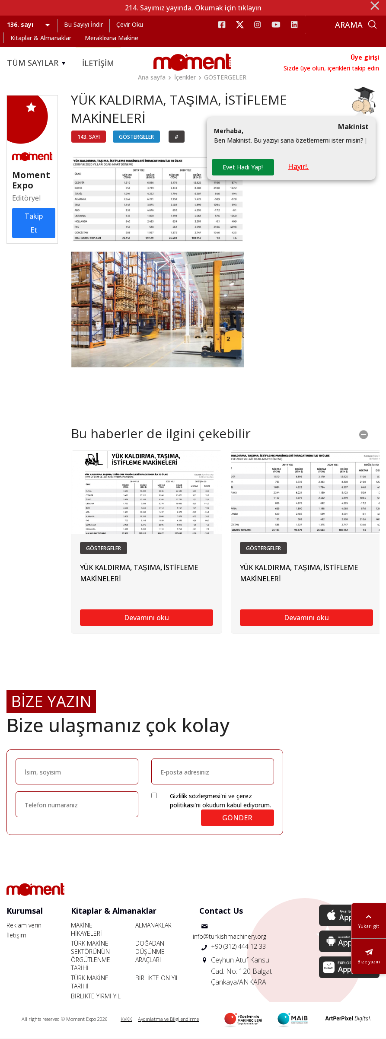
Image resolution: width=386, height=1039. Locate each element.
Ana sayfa (152, 77)
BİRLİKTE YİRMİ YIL (96, 996)
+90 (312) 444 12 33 (238, 946)
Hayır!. (298, 166)
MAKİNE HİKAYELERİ (86, 929)
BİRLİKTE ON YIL (157, 978)
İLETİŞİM (98, 63)
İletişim (16, 935)
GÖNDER (237, 817)
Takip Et (34, 223)
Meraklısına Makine (111, 38)
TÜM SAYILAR (37, 63)
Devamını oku (146, 617)
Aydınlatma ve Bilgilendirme (168, 1019)
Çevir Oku (129, 24)
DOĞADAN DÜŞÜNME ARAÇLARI (150, 951)
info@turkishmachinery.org (229, 936)
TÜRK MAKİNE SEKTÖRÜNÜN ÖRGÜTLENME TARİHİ (90, 955)
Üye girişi (365, 57)
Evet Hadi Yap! (243, 167)
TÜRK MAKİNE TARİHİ (89, 982)
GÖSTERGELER (225, 77)
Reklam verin (23, 925)
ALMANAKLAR (153, 925)
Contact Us (221, 910)
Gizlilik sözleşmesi (195, 796)
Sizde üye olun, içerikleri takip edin (331, 68)
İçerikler (185, 77)
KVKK (126, 1019)
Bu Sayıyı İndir (83, 24)
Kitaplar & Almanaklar (40, 38)
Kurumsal (24, 910)
